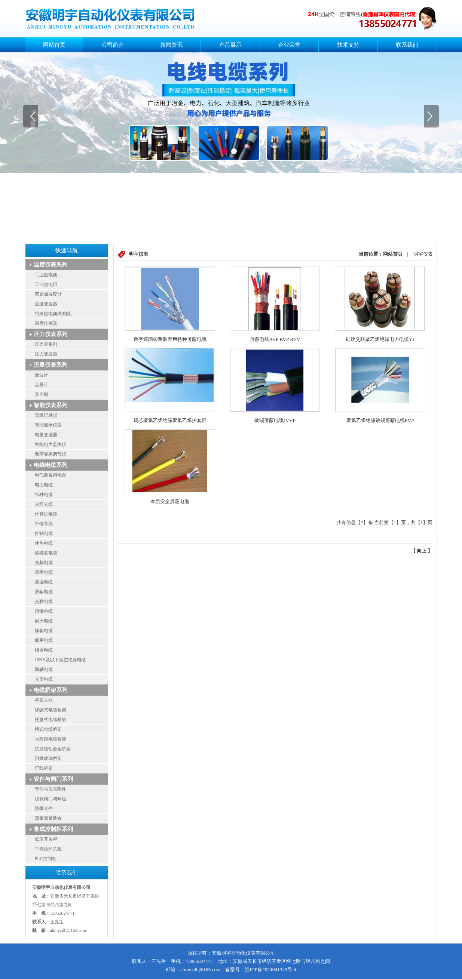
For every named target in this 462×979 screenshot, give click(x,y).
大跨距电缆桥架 (50, 739)
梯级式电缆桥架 (50, 709)
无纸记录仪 (46, 415)
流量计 (41, 384)
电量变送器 (46, 434)
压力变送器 (46, 354)
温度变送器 (46, 304)
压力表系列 (46, 344)
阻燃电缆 (44, 611)
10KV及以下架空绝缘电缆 (60, 659)
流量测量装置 (48, 818)
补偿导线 (44, 523)
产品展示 (230, 45)
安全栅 (41, 394)
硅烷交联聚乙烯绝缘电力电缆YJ (380, 339)
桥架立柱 (44, 700)
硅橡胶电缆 (46, 552)
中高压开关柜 (48, 849)
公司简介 (112, 45)
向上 (421, 551)
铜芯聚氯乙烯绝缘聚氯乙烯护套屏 (170, 420)
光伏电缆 (44, 679)
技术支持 (348, 45)
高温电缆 (44, 582)
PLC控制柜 (45, 858)
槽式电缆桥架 (48, 729)
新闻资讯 (171, 45)
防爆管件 (44, 808)
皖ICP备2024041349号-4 (270, 969)
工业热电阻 (46, 284)
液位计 (41, 375)
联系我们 (407, 45)
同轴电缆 (44, 669)
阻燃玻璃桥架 (48, 758)
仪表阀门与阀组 (50, 798)
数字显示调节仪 (50, 454)
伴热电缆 (44, 543)
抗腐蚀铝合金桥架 (53, 748)
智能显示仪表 (48, 425)
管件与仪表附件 (50, 789)
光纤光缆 (44, 504)
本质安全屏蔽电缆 (169, 501)
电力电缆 (44, 484)
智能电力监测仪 (50, 444)
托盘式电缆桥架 (50, 719)
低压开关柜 (46, 839)
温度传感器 (46, 323)
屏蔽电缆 (44, 591)
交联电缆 (44, 601)
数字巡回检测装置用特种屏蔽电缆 (170, 339)
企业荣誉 (289, 45)
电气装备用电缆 (50, 475)
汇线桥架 (44, 768)
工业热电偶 (46, 274)
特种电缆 (44, 494)
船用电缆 (44, 640)
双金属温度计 (48, 294)
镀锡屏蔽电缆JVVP (275, 420)
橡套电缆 (44, 630)
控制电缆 (44, 533)
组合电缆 (44, 650)
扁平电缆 (44, 572)
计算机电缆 (46, 514)
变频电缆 (44, 562)
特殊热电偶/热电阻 (53, 313)
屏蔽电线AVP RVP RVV (275, 339)
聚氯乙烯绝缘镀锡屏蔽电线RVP (380, 420)
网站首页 (54, 45)
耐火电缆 (44, 621)
